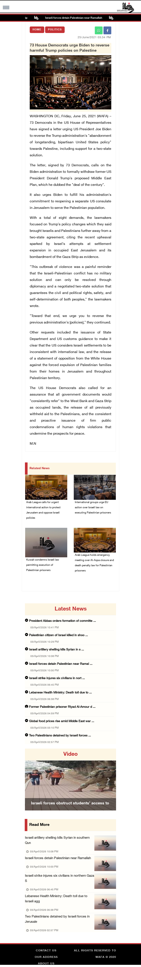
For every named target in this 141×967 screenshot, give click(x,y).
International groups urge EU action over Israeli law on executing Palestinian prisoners (93, 507)
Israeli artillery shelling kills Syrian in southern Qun (57, 840)
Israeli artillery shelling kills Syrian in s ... (56, 650)
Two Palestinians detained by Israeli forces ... (60, 736)
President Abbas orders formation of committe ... (62, 621)
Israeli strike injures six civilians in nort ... (57, 678)
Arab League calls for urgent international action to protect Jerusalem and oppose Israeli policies (43, 510)
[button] (32, 779)
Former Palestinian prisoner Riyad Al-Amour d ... (62, 707)
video (70, 754)
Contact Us (46, 950)
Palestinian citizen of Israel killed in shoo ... (58, 635)
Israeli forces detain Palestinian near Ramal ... (60, 664)
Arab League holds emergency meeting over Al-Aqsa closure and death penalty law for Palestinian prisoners (94, 563)
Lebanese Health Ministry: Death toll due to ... (60, 693)
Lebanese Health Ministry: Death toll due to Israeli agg (56, 898)
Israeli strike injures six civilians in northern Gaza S (59, 878)
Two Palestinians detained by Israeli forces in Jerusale (57, 919)
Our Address (46, 957)
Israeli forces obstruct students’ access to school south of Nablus (70, 809)
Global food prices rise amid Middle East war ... (61, 721)
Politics (55, 29)
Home (37, 29)
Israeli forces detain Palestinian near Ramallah (76, 18)
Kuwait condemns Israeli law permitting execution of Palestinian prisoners (42, 565)
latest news (71, 609)
